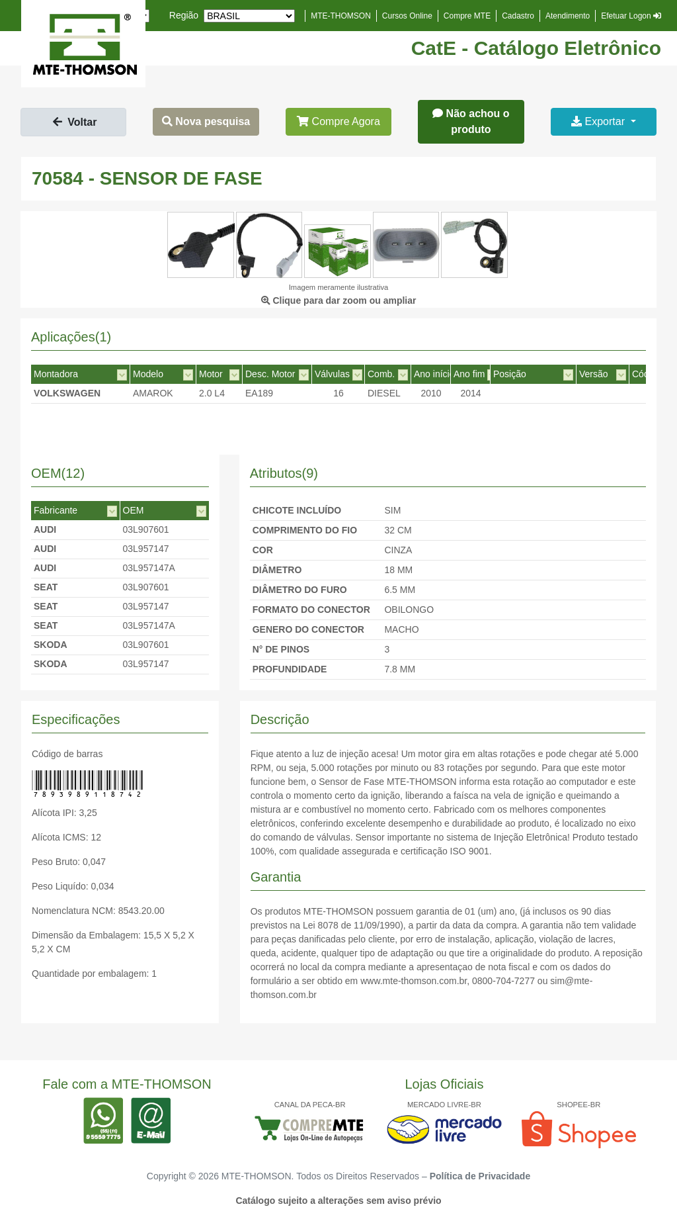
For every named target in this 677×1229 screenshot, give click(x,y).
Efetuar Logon (631, 16)
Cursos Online (407, 16)
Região (183, 15)
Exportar (599, 121)
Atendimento (567, 16)
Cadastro (518, 16)
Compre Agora (338, 121)
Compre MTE (467, 16)
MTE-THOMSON (341, 16)
